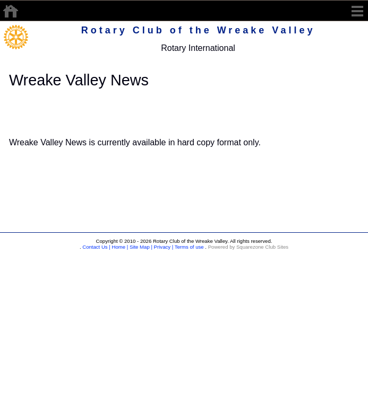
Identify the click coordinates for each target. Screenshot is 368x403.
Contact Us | (95, 247)
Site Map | (140, 247)
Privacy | (162, 247)
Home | (119, 247)
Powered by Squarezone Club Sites (248, 247)
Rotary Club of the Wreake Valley (198, 30)
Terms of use (188, 247)
